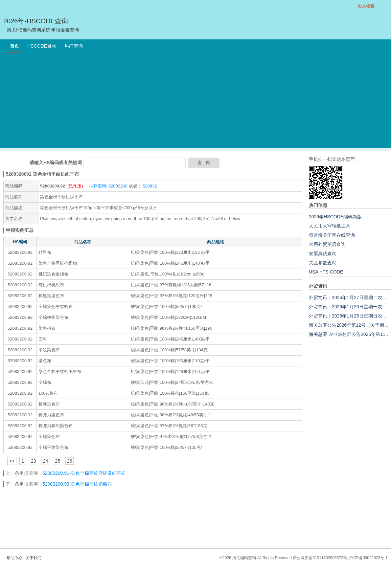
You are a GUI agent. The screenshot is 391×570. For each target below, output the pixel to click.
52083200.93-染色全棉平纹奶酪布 (77, 484)
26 (69, 461)
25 (57, 461)
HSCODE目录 (41, 46)
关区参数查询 (322, 262)
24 (45, 461)
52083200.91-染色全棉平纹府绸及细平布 (84, 473)
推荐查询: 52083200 (108, 186)
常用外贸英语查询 (327, 244)
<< (11, 461)
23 (33, 461)
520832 (149, 186)
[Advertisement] (195, 102)
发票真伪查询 (322, 253)
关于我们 (33, 558)
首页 (14, 46)
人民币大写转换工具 (329, 226)
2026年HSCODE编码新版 (335, 216)
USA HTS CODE (326, 271)
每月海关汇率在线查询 (332, 235)
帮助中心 (14, 558)
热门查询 (73, 46)
